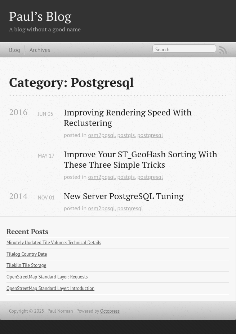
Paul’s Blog (40, 16)
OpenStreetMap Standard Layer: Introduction (50, 288)
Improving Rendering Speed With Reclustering (129, 117)
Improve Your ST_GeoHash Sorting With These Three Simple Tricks (141, 159)
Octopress (110, 311)
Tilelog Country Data (26, 254)
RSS (223, 50)
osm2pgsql (101, 135)
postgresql (150, 135)
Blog (14, 49)
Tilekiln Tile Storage (26, 265)
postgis (126, 135)
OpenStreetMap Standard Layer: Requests (47, 277)
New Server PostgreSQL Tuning (123, 196)
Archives (40, 49)
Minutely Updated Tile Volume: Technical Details (53, 242)
